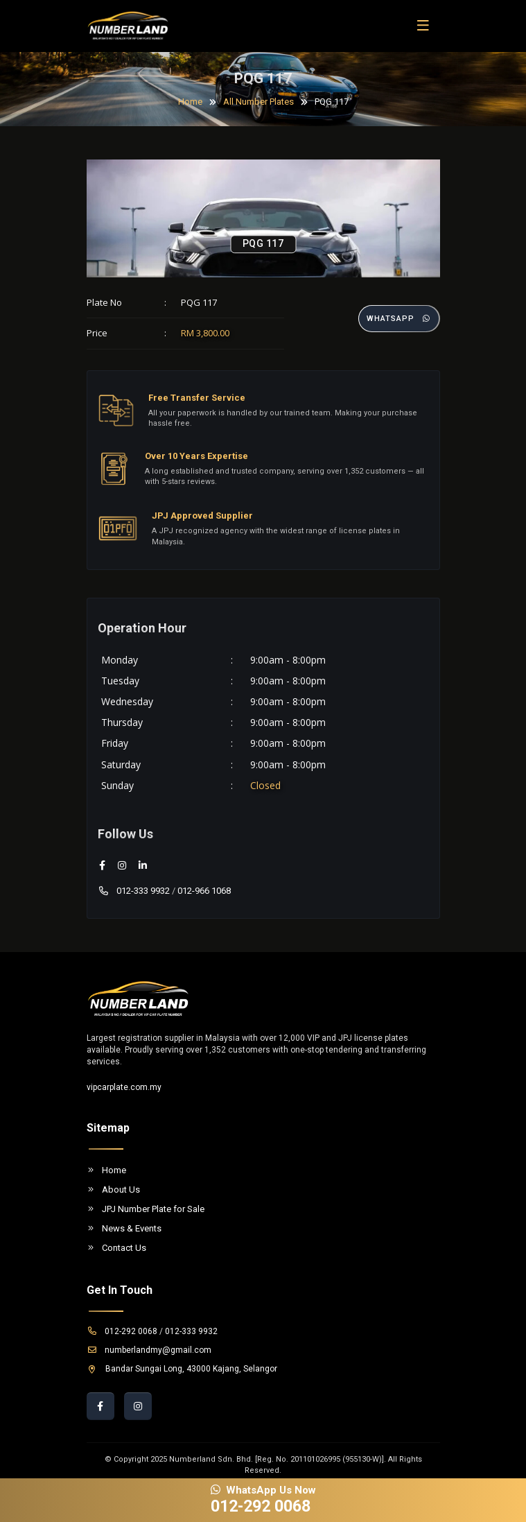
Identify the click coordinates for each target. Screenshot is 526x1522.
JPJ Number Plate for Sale (145, 1209)
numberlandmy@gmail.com (149, 1350)
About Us (113, 1189)
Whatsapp (399, 318)
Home (190, 101)
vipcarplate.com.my (124, 1087)
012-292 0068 (122, 1331)
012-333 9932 (134, 890)
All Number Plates (258, 101)
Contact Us (116, 1248)
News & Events (124, 1228)
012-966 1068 (204, 890)
